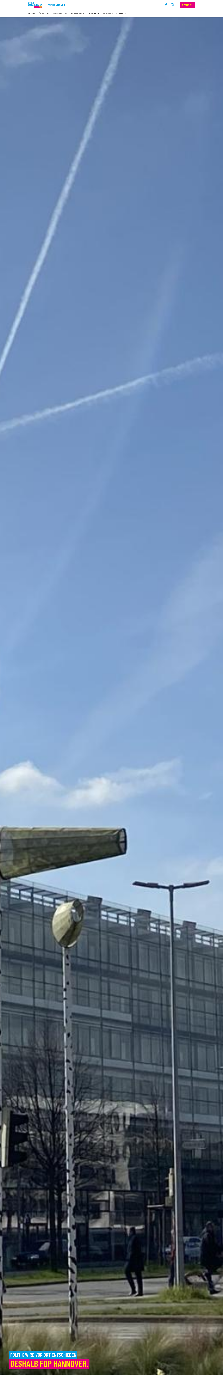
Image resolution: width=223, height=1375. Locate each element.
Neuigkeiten (60, 13)
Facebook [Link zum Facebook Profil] (166, 5)
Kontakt (121, 13)
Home (31, 13)
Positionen (77, 13)
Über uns (44, 13)
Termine (108, 13)
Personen (93, 13)
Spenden (187, 5)
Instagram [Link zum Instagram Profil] (172, 5)
